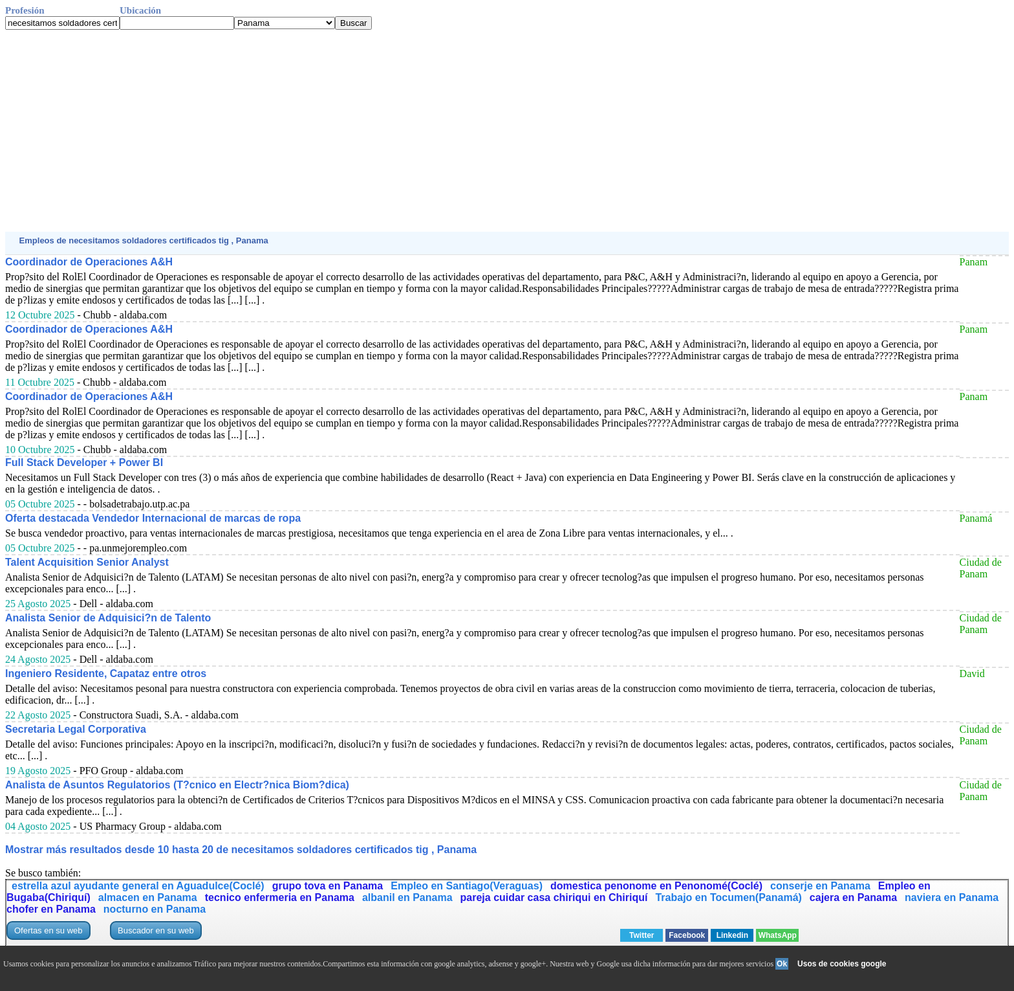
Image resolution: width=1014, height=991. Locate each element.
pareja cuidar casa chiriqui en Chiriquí (554, 897)
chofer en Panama (51, 909)
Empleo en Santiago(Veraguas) (467, 885)
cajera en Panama (853, 897)
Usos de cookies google (841, 963)
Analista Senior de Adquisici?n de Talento (108, 617)
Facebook (687, 935)
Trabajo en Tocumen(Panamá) (728, 897)
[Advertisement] (393, 130)
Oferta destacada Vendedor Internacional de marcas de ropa (153, 518)
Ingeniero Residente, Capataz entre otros (105, 673)
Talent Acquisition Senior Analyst (87, 562)
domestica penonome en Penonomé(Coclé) (656, 885)
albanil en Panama (407, 897)
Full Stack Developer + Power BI (84, 462)
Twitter (641, 935)
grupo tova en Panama (327, 885)
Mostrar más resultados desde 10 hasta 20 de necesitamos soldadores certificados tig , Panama (241, 849)
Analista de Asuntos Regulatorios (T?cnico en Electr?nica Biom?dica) (177, 784)
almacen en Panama (147, 897)
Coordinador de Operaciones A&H (89, 261)
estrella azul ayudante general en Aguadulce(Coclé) (138, 885)
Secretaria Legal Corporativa (75, 729)
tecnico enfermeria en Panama (279, 897)
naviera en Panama (951, 897)
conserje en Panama (820, 885)
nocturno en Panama (154, 909)
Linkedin (732, 935)
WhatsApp (778, 935)
